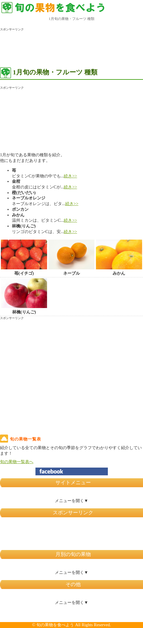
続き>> (70, 176)
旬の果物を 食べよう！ (53, 7)
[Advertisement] (47, 46)
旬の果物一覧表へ (16, 461)
